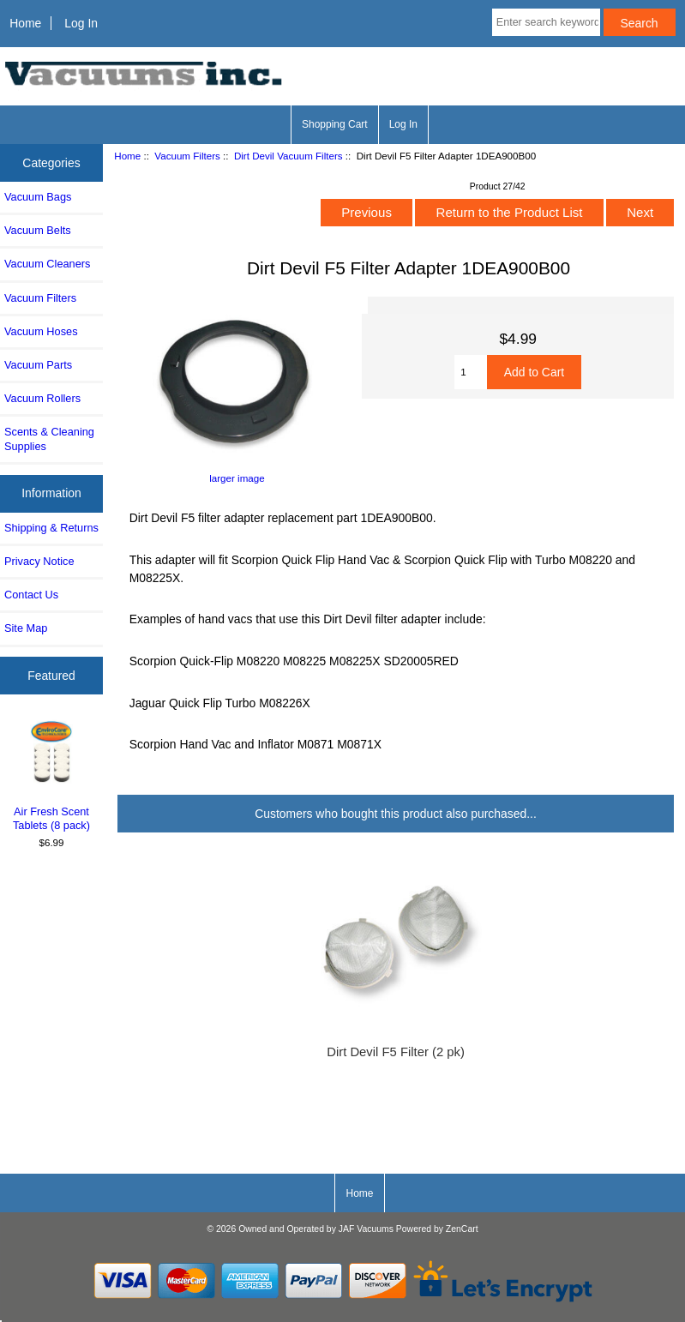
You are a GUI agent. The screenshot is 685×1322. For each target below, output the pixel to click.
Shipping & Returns (51, 527)
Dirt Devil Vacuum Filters (288, 155)
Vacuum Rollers (42, 398)
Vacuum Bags (37, 196)
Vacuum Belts (37, 230)
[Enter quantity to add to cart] (470, 372)
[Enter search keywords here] (546, 22)
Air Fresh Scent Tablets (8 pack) (51, 775)
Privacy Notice (39, 561)
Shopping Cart (335, 124)
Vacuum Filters (186, 155)
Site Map (25, 628)
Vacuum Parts (38, 364)
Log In (81, 23)
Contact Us (31, 594)
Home (25, 23)
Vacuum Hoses (41, 331)
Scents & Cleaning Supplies (49, 438)
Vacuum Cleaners (47, 263)
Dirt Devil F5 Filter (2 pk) (396, 1052)
